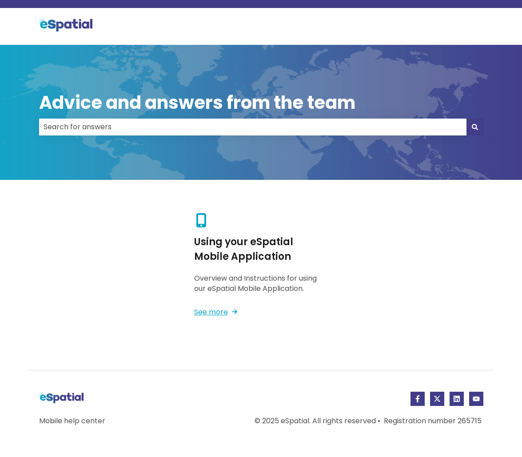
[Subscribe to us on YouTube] (476, 399)
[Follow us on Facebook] (417, 399)
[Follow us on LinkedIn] (457, 399)
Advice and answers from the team (197, 102)
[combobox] (252, 127)
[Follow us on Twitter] (437, 399)
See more (211, 312)
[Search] (474, 127)
